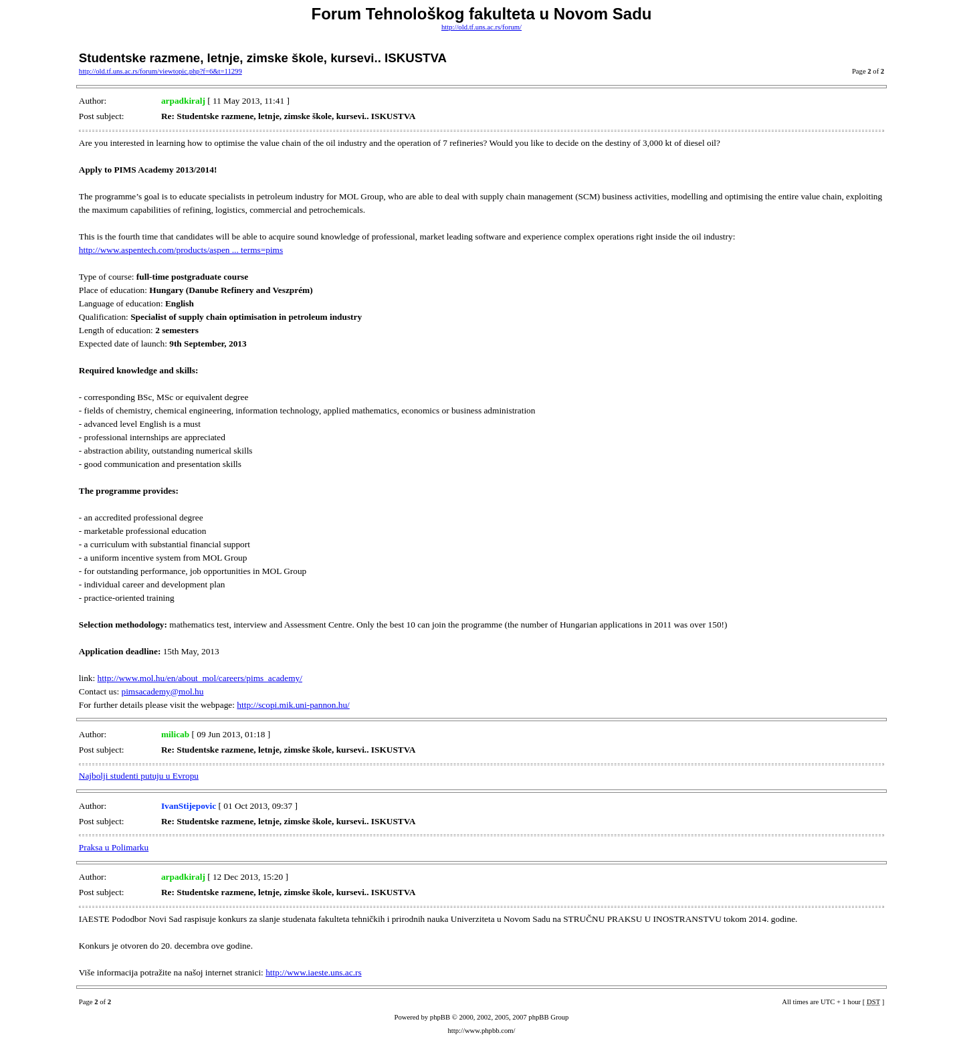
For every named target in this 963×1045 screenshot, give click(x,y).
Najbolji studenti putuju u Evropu (139, 776)
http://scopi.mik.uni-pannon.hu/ (293, 705)
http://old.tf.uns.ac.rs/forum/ (481, 27)
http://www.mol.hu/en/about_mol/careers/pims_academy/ (200, 678)
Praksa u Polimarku (113, 847)
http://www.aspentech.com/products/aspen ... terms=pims (181, 250)
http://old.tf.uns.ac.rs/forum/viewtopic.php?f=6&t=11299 (160, 71)
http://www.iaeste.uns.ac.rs (313, 972)
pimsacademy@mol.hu (162, 691)
